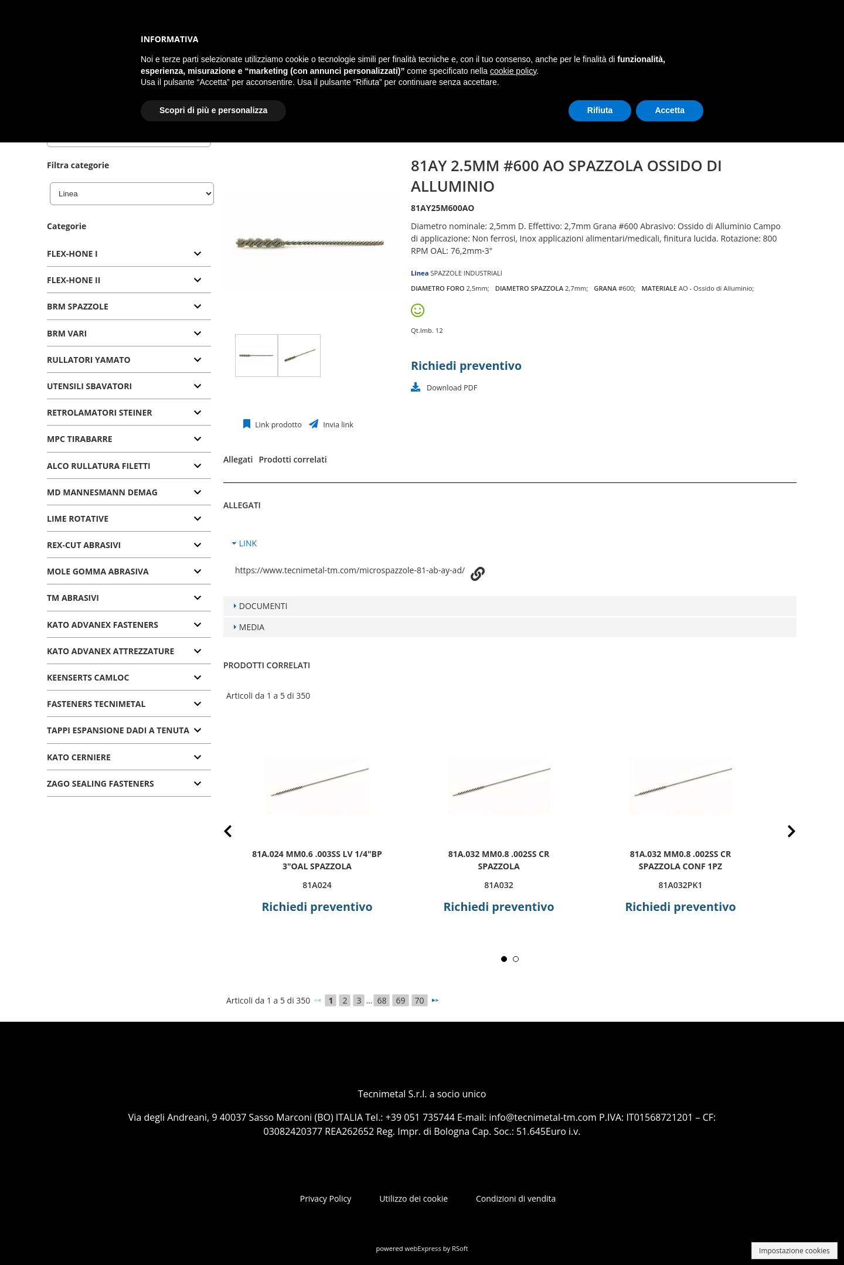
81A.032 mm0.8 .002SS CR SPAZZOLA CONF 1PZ (680, 860)
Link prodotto (277, 425)
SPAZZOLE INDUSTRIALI (466, 272)
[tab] (129, 254)
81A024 (316, 884)
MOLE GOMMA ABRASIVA (98, 571)
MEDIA (251, 626)
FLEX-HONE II (73, 279)
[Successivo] (435, 1000)
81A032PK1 (681, 884)
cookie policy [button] (513, 71)
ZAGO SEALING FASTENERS (100, 783)
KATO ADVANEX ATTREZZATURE (110, 651)
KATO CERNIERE (79, 757)
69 (400, 1000)
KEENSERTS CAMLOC (88, 677)
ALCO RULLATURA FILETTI (99, 465)
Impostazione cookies (794, 1251)
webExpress (423, 1248)
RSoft (460, 1248)
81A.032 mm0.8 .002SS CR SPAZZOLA (499, 860)
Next (782, 833)
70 (419, 1000)
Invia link (337, 425)
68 (381, 1000)
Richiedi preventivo (466, 365)
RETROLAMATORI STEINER (99, 412)
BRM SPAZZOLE (77, 306)
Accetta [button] (670, 110)
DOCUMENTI (263, 605)
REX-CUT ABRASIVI (84, 544)
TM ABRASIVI (73, 597)
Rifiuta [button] (600, 110)
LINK (248, 543)
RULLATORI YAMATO (89, 359)
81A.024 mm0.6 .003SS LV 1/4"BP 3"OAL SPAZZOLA (317, 860)
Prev (237, 833)
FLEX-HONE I (72, 253)
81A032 (498, 884)
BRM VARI (67, 333)
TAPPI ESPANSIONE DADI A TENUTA (118, 730)
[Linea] (132, 193)
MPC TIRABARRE (80, 438)
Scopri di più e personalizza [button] (213, 110)
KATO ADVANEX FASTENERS (102, 624)
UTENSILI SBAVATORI (89, 386)
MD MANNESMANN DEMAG (102, 492)
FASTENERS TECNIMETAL (96, 703)
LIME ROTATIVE (77, 518)
